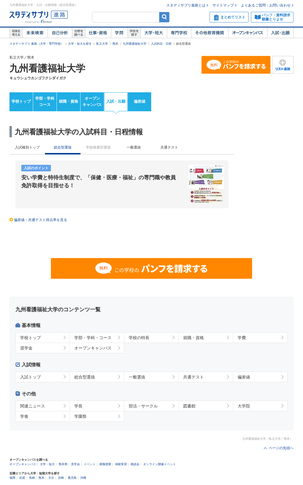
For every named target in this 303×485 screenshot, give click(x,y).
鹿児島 (72, 477)
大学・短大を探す (80, 43)
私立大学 (102, 43)
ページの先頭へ (281, 448)
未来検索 (35, 33)
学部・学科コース (44, 101)
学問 (119, 33)
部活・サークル (143, 406)
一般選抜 (134, 147)
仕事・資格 (98, 33)
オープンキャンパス (247, 33)
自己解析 (60, 33)
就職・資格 (68, 101)
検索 (164, 17)
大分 (51, 477)
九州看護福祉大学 (134, 43)
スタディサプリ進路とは (185, 5)
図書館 (189, 406)
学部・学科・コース (93, 337)
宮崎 (61, 477)
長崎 (32, 477)
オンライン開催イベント (159, 464)
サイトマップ (223, 5)
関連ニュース (32, 406)
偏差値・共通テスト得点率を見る (40, 220)
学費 (242, 337)
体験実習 (121, 464)
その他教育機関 (209, 33)
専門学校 (179, 33)
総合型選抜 (84, 377)
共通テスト (169, 147)
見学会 (75, 464)
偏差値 (139, 101)
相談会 (134, 464)
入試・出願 (280, 33)
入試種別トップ (27, 147)
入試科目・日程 (161, 43)
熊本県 (63, 464)
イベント (90, 464)
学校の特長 (139, 337)
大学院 (244, 406)
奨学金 (26, 348)
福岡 (12, 477)
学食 (24, 416)
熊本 (115, 43)
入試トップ (30, 377)
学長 (78, 406)
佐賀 (22, 477)
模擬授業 (105, 464)
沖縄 (83, 477)
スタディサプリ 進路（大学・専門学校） (36, 43)
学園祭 (80, 416)
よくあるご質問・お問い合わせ (266, 5)
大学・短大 (154, 33)
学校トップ (21, 101)
